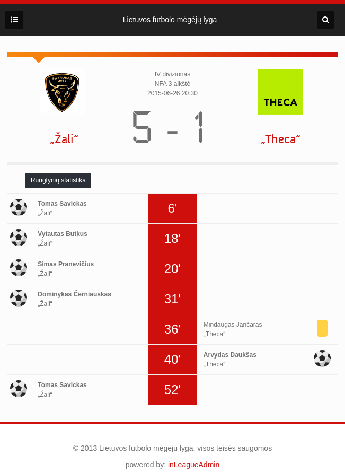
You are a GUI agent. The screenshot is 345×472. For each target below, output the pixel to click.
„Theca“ (280, 139)
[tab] (58, 180)
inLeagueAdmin (193, 464)
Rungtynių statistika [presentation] (58, 180)
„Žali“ (64, 139)
